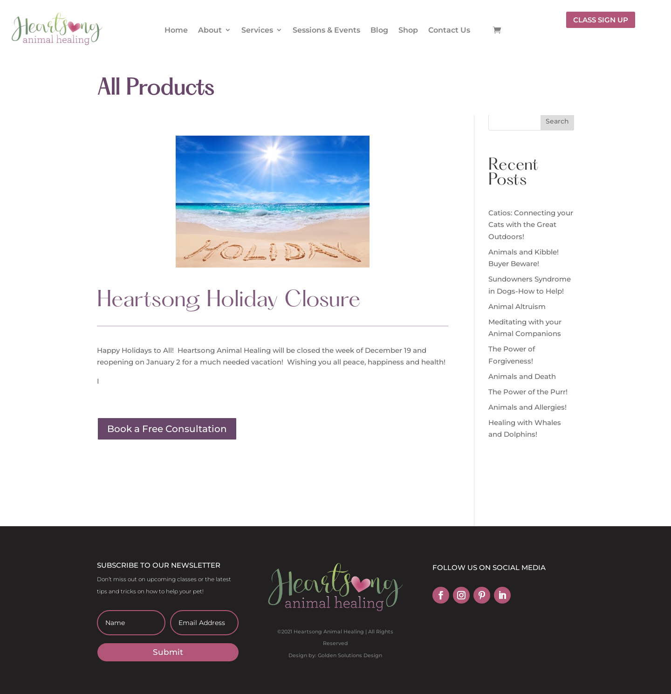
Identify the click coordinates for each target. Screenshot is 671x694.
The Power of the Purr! (528, 391)
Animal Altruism (517, 306)
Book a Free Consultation (167, 428)
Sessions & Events (326, 30)
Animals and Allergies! (527, 407)
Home (176, 30)
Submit (168, 652)
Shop (408, 30)
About (210, 30)
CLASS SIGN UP (600, 19)
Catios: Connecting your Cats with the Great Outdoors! (530, 224)
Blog (379, 30)
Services (257, 30)
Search (557, 121)
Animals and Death (522, 376)
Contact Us (449, 30)
